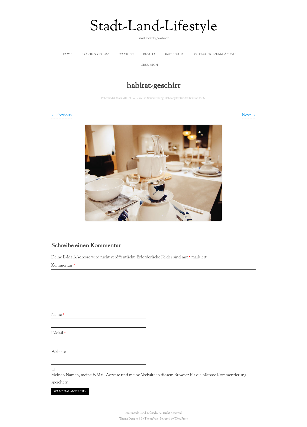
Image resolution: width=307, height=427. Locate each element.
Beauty (149, 54)
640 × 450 (137, 98)
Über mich (149, 65)
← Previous (61, 115)
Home (67, 54)
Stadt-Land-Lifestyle (153, 26)
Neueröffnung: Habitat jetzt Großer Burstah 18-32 (176, 98)
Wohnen (126, 54)
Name (57, 315)
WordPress (181, 419)
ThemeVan (151, 419)
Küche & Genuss (96, 54)
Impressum (174, 54)
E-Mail (58, 333)
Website (58, 352)
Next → (249, 115)
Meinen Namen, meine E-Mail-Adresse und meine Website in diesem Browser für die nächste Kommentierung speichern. (148, 378)
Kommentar (63, 265)
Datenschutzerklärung (214, 54)
